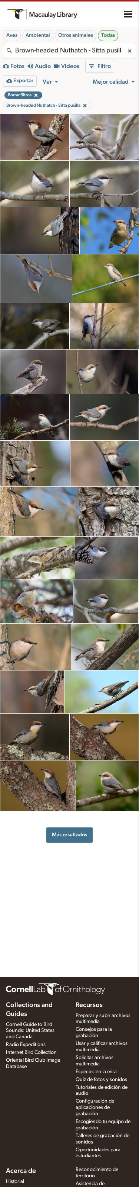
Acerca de (21, 1171)
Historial (15, 1181)
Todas (108, 35)
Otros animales (75, 35)
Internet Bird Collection (31, 1052)
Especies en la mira (96, 1071)
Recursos (89, 1005)
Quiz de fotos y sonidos (101, 1079)
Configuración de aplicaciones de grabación (95, 1107)
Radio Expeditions (26, 1044)
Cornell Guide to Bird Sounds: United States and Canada (30, 1031)
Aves (11, 35)
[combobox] (69, 50)
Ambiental (38, 35)
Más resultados (69, 834)
